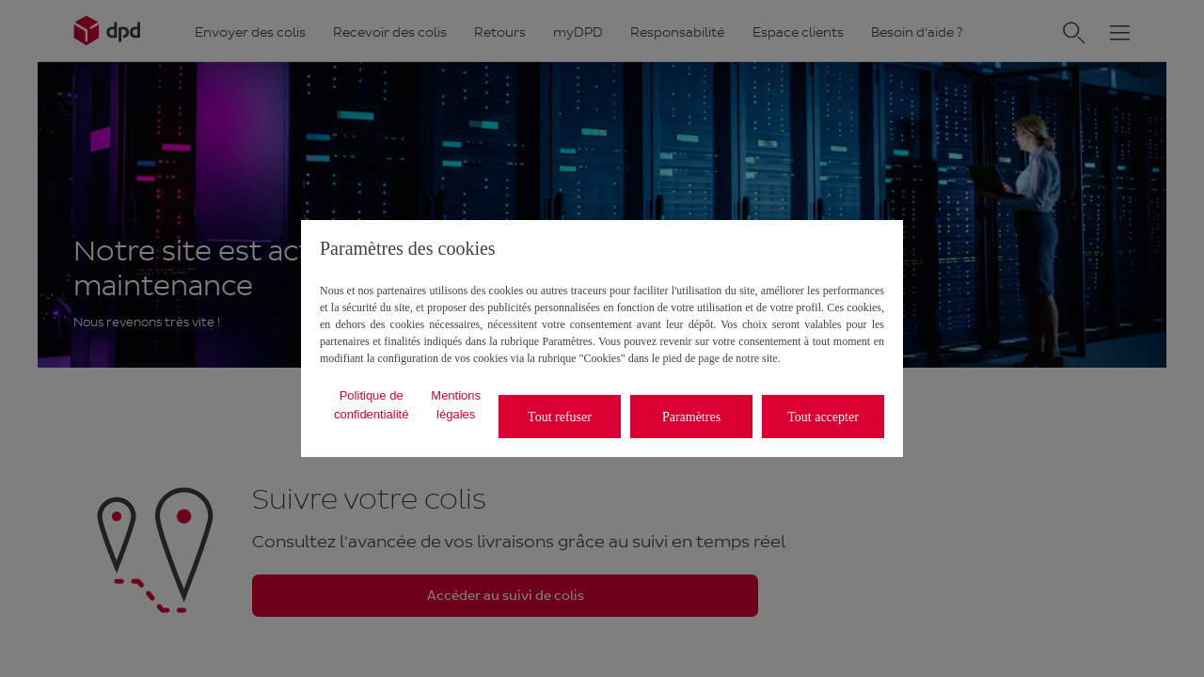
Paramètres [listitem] (691, 417)
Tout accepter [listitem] (823, 417)
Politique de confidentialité (371, 404)
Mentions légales (456, 404)
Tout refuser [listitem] (560, 417)
